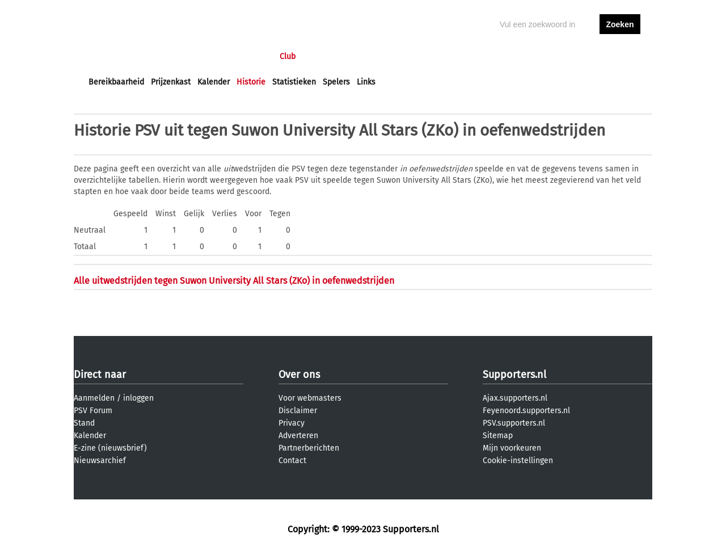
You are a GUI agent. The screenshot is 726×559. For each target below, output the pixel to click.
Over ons (299, 374)
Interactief (246, 56)
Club (288, 56)
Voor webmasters (309, 398)
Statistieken (294, 82)
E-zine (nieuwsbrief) (110, 448)
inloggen (576, 56)
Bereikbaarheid (116, 82)
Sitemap (498, 435)
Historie (251, 82)
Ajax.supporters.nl (515, 398)
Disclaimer (297, 410)
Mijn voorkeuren (512, 448)
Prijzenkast (171, 82)
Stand (84, 423)
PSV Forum (93, 410)
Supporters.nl (514, 374)
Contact (292, 460)
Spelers (336, 82)
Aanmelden (94, 398)
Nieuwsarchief (100, 460)
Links (366, 82)
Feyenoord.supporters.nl (526, 410)
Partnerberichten (308, 448)
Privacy (291, 423)
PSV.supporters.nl (514, 423)
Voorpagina (108, 56)
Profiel (322, 56)
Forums (198, 56)
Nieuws (157, 56)
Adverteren (298, 435)
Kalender (213, 82)
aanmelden (620, 56)
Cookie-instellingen (518, 460)
